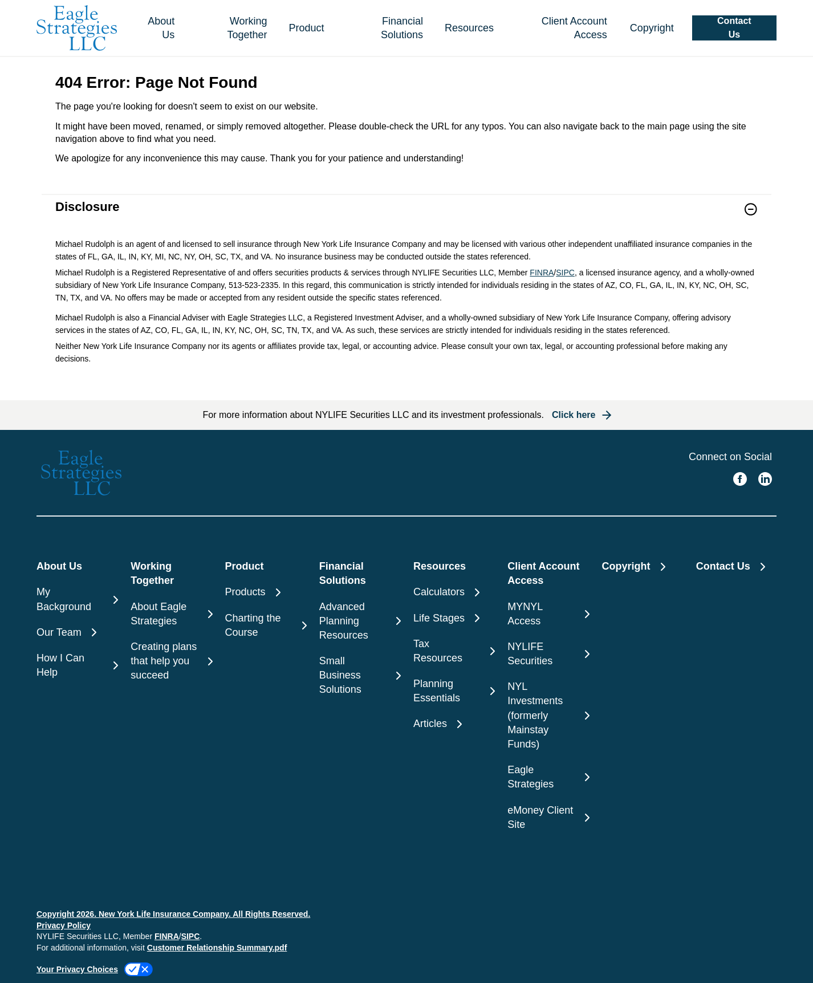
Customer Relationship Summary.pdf (217, 947)
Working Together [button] (247, 27)
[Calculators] (453, 592)
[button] (734, 27)
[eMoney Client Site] (547, 817)
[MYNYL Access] (547, 614)
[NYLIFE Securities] (547, 654)
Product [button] (306, 28)
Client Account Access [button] (574, 27)
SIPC (565, 272)
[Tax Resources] (453, 651)
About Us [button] (161, 27)
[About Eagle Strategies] (171, 614)
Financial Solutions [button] (402, 27)
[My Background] (76, 599)
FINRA (542, 272)
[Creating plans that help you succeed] (171, 661)
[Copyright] (649, 28)
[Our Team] (76, 632)
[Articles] (453, 724)
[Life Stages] (453, 618)
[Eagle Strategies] (547, 777)
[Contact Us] (736, 566)
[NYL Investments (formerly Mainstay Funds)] (547, 716)
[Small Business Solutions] (359, 675)
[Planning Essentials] (453, 691)
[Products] (265, 592)
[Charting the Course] (265, 625)
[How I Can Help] (76, 665)
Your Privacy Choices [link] (77, 969)
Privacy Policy (63, 925)
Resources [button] (469, 28)
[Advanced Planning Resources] (359, 621)
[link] (406, 216)
